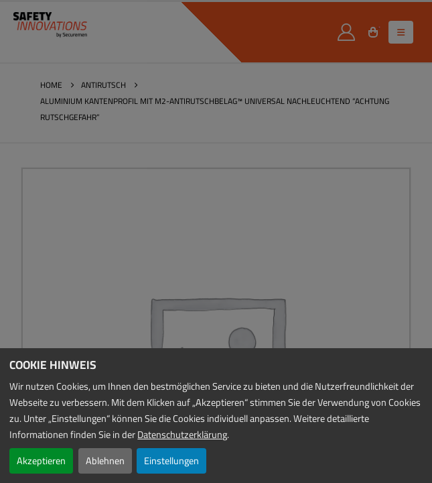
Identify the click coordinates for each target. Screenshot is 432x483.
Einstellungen (171, 460)
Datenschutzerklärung (182, 434)
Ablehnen (105, 460)
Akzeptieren (41, 460)
